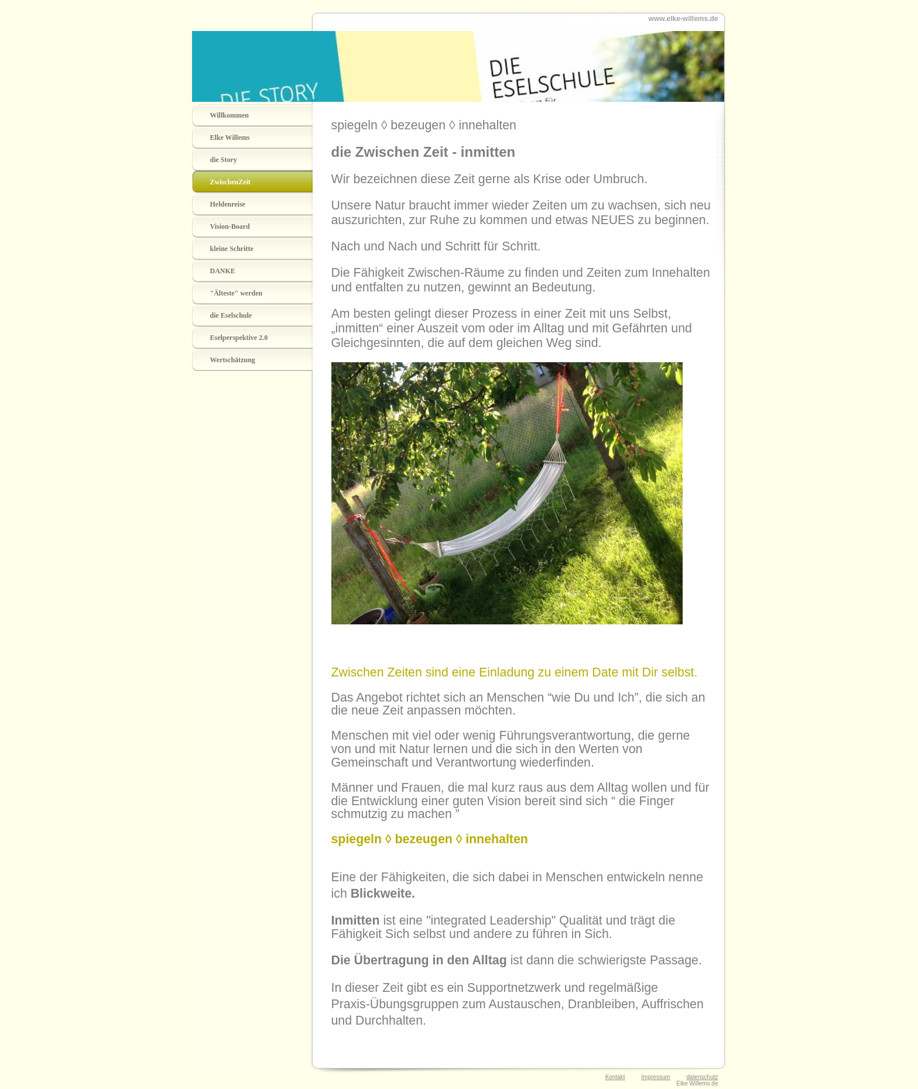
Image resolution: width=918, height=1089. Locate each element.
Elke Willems (230, 137)
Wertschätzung (232, 360)
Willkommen (229, 115)
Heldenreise (227, 204)
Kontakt (615, 1077)
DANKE (222, 271)
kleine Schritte (232, 249)
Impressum (655, 1077)
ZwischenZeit (230, 182)
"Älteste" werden (236, 293)
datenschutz (702, 1077)
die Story (223, 160)
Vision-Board (230, 226)
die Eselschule (231, 315)
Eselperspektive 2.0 (239, 338)
